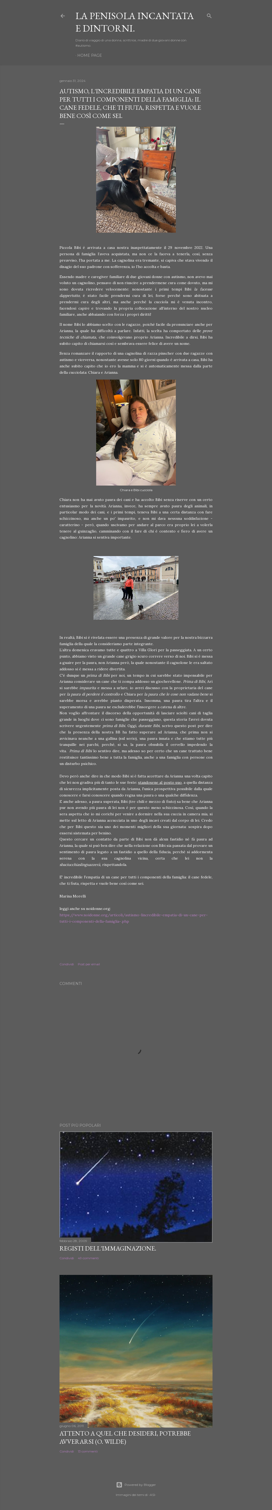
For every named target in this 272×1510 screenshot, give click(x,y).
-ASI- (152, 1495)
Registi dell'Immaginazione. (108, 1248)
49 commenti (88, 1258)
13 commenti (88, 1451)
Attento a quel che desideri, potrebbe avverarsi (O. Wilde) (125, 1437)
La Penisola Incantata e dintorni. (134, 22)
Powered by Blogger (136, 1485)
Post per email (89, 964)
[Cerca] (209, 15)
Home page (89, 55)
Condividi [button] (67, 964)
